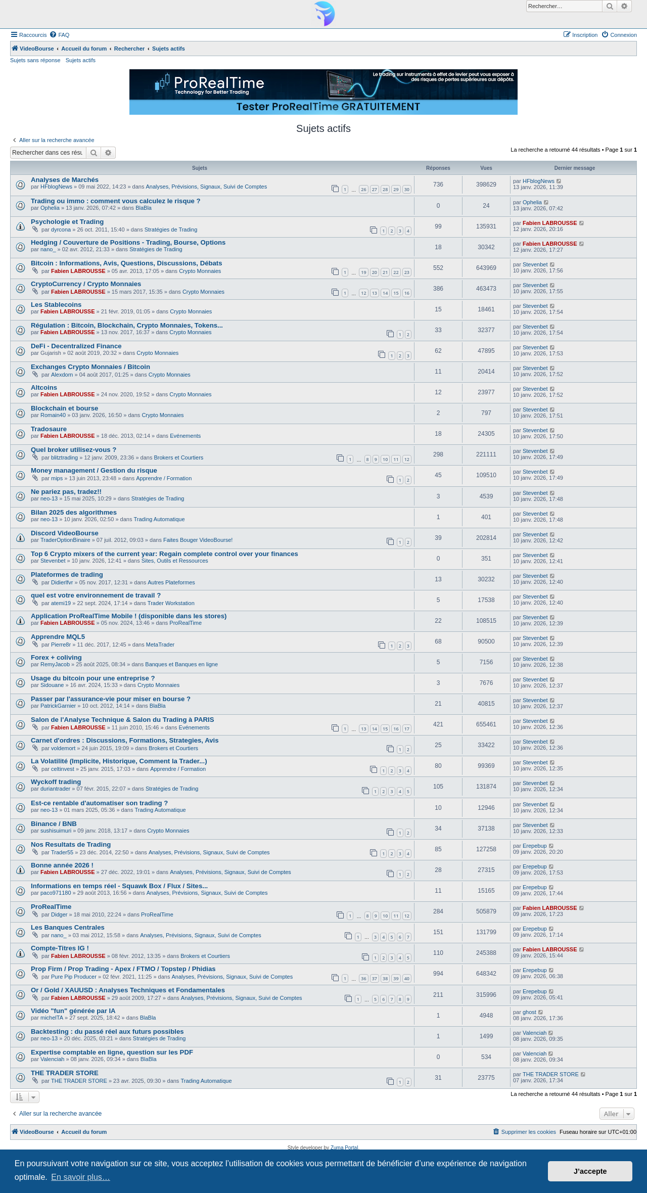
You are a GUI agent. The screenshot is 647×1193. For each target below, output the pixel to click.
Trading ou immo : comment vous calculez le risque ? (116, 201)
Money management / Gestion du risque (94, 470)
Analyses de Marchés (65, 179)
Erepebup (535, 846)
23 (406, 272)
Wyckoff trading (56, 782)
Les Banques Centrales (68, 927)
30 (406, 189)
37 (374, 978)
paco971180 (55, 893)
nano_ (48, 249)
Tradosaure (49, 429)
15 (395, 293)
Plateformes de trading (67, 574)
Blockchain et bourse (64, 408)
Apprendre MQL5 (58, 636)
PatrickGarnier (58, 706)
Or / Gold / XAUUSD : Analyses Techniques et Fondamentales (128, 990)
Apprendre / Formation (164, 478)
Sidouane (52, 685)
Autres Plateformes (171, 582)
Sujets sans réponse (35, 60)
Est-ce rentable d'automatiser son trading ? (99, 803)
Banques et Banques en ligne (181, 664)
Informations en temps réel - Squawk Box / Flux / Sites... (119, 886)
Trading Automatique (159, 519)
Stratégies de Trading (171, 229)
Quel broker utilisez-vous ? (73, 449)
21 (385, 272)
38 (385, 978)
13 (374, 293)
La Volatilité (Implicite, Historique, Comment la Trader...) (119, 761)
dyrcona (61, 229)
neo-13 (49, 498)
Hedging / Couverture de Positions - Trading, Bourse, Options (128, 242)
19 (363, 272)
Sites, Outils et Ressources (175, 561)
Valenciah (535, 1033)
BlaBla (143, 208)
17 (406, 728)
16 (406, 293)
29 (395, 189)
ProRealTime (185, 623)
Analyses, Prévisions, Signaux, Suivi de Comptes (206, 186)
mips (57, 478)
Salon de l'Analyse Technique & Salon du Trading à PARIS (122, 719)
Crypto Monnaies (200, 271)
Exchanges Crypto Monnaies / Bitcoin (90, 367)
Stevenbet (535, 264)
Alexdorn (62, 375)
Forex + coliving (56, 657)
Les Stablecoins (56, 304)
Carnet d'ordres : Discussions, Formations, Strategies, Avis (125, 740)
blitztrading (64, 457)
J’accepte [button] (590, 1171)
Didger (59, 914)
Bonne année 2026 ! (62, 865)
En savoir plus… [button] (80, 1177)
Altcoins (44, 387)
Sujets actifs (81, 60)
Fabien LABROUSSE (550, 223)
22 (395, 272)
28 (385, 189)
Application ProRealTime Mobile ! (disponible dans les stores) (128, 616)
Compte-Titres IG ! (60, 948)
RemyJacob (55, 664)
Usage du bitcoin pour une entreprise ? (93, 678)
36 (363, 978)
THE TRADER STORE (65, 1073)
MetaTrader (160, 644)
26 (363, 189)
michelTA (51, 1018)
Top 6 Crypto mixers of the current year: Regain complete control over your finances (164, 554)
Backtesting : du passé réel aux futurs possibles (107, 1031)
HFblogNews (56, 186)
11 (395, 459)
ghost (529, 1012)
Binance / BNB (54, 824)
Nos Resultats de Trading (71, 844)
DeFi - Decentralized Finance (76, 346)
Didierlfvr (62, 582)
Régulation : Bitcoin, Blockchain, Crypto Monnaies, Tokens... (127, 325)
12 (363, 293)
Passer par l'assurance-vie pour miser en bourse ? (111, 699)
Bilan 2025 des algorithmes (74, 512)
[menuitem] (59, 35)
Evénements (185, 436)
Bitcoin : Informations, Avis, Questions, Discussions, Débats (126, 263)
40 (406, 978)
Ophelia (50, 208)
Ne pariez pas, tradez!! (66, 491)
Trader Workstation (171, 603)
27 (374, 189)
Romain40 (53, 415)
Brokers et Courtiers (178, 457)
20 (374, 272)
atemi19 (61, 603)
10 (385, 459)
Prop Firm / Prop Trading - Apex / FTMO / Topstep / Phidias (123, 969)
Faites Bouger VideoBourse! (198, 540)
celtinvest (62, 769)
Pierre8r (61, 644)
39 (395, 978)
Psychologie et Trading (67, 221)
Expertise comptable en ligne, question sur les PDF (112, 1052)
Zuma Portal (344, 1148)
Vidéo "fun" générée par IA (73, 1011)
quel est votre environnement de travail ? (96, 595)
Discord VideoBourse (65, 533)
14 (385, 293)
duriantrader (55, 789)
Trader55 (62, 852)
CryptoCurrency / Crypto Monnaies (86, 284)
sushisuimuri (55, 831)
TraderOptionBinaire (65, 540)
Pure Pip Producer (74, 977)
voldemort (63, 748)
